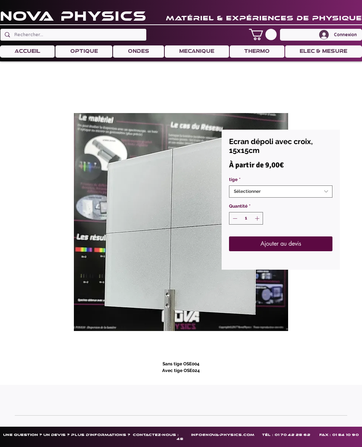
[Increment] (258, 218)
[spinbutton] (246, 218)
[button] (263, 34)
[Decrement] (234, 218)
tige (234, 179)
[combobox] (280, 191)
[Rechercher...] (72, 35)
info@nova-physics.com (222, 435)
